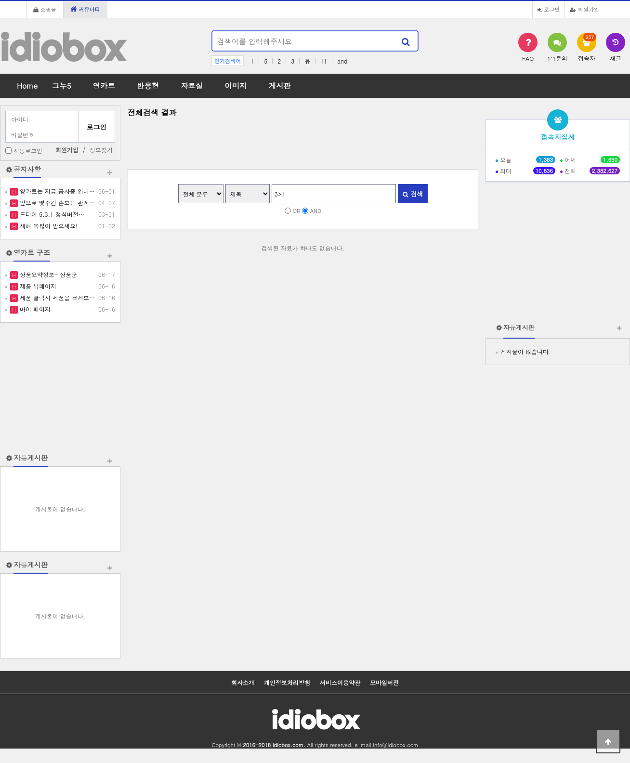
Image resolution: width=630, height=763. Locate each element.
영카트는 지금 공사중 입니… (56, 191)
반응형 (148, 85)
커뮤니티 (85, 9)
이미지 (235, 85)
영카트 (104, 85)
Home (27, 85)
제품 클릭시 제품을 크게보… (56, 297)
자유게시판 (30, 457)
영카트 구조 (31, 252)
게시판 (280, 85)
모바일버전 (384, 682)
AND (315, 210)
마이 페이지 (34, 309)
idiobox (62, 47)
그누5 (61, 85)
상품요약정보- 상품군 (47, 274)
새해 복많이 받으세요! (48, 226)
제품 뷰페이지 (37, 286)
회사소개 (242, 682)
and (342, 61)
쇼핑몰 (44, 9)
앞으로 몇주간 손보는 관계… (56, 202)
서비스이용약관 (340, 682)
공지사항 (27, 169)
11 (323, 61)
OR (297, 210)
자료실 (192, 85)
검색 (413, 193)
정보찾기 (101, 149)
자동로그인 (27, 150)
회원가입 (584, 9)
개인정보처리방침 (287, 682)
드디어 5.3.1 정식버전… (51, 214)
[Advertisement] (60, 388)
